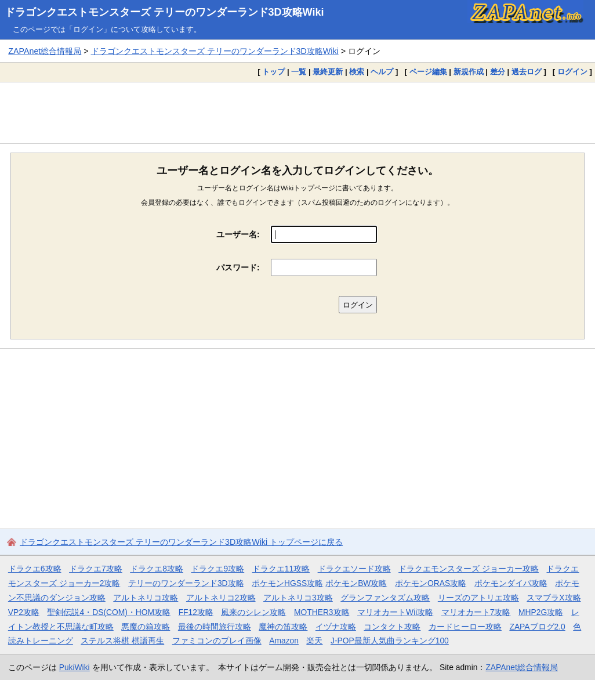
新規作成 (468, 71)
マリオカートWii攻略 (395, 612)
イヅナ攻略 (335, 626)
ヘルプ (382, 71)
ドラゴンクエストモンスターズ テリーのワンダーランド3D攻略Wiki (164, 12)
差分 (497, 71)
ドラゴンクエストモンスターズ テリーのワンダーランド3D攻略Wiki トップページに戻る (181, 542)
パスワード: (238, 267)
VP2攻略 (23, 612)
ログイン (572, 71)
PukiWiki (74, 667)
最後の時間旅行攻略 (214, 626)
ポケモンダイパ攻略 (510, 583)
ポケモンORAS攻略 (430, 583)
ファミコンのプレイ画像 (217, 640)
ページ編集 (428, 71)
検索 (356, 71)
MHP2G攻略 (540, 612)
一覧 (298, 71)
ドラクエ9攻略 (217, 568)
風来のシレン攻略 (253, 612)
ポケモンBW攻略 (356, 583)
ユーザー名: (238, 234)
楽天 (314, 640)
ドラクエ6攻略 (34, 568)
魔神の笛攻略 (283, 626)
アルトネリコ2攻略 (221, 597)
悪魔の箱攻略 (145, 626)
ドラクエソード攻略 (354, 568)
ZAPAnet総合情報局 (44, 51)
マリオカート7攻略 (476, 612)
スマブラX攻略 (554, 597)
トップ (273, 71)
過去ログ (526, 71)
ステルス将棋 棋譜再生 (122, 640)
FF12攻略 (196, 612)
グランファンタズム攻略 (385, 597)
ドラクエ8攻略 (156, 568)
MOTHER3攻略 (322, 612)
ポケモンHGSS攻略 (287, 583)
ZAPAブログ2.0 (537, 626)
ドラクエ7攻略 (95, 568)
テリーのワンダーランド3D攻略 (186, 583)
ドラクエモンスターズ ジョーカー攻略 (468, 568)
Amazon (284, 640)
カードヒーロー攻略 (465, 626)
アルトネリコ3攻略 (298, 597)
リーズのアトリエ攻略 (478, 597)
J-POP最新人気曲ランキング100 (390, 640)
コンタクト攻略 (392, 626)
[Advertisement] (297, 112)
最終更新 (328, 71)
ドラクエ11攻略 (281, 568)
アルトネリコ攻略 (145, 597)
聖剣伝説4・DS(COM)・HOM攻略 (108, 612)
